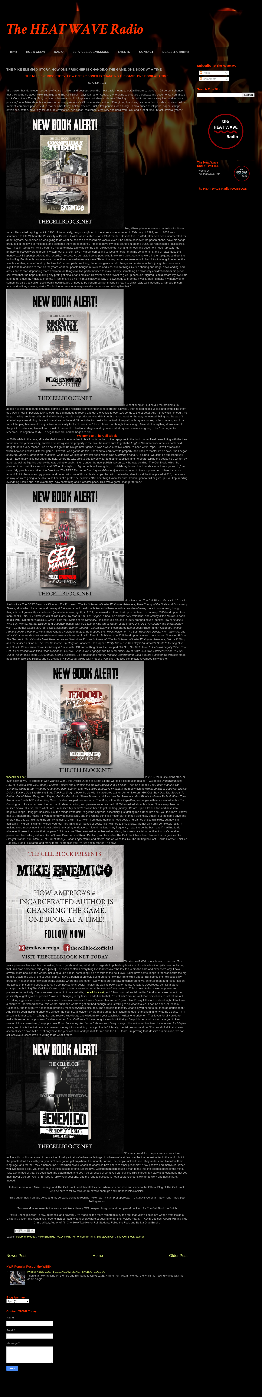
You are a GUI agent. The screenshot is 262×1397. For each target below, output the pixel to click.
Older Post (178, 1256)
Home (13, 52)
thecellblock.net (94, 992)
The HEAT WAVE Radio (74, 29)
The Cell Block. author (130, 1236)
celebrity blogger (26, 1236)
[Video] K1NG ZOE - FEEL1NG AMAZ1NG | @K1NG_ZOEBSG (66, 1271)
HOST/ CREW (35, 52)
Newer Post (16, 1256)
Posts (205, 72)
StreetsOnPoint (105, 1236)
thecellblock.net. (16, 777)
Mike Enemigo (46, 1236)
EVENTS (124, 52)
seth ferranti (87, 1236)
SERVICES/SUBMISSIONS (90, 52)
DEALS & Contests (175, 52)
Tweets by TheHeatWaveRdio (208, 172)
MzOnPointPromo (68, 1236)
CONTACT (146, 52)
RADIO (58, 52)
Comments (208, 79)
